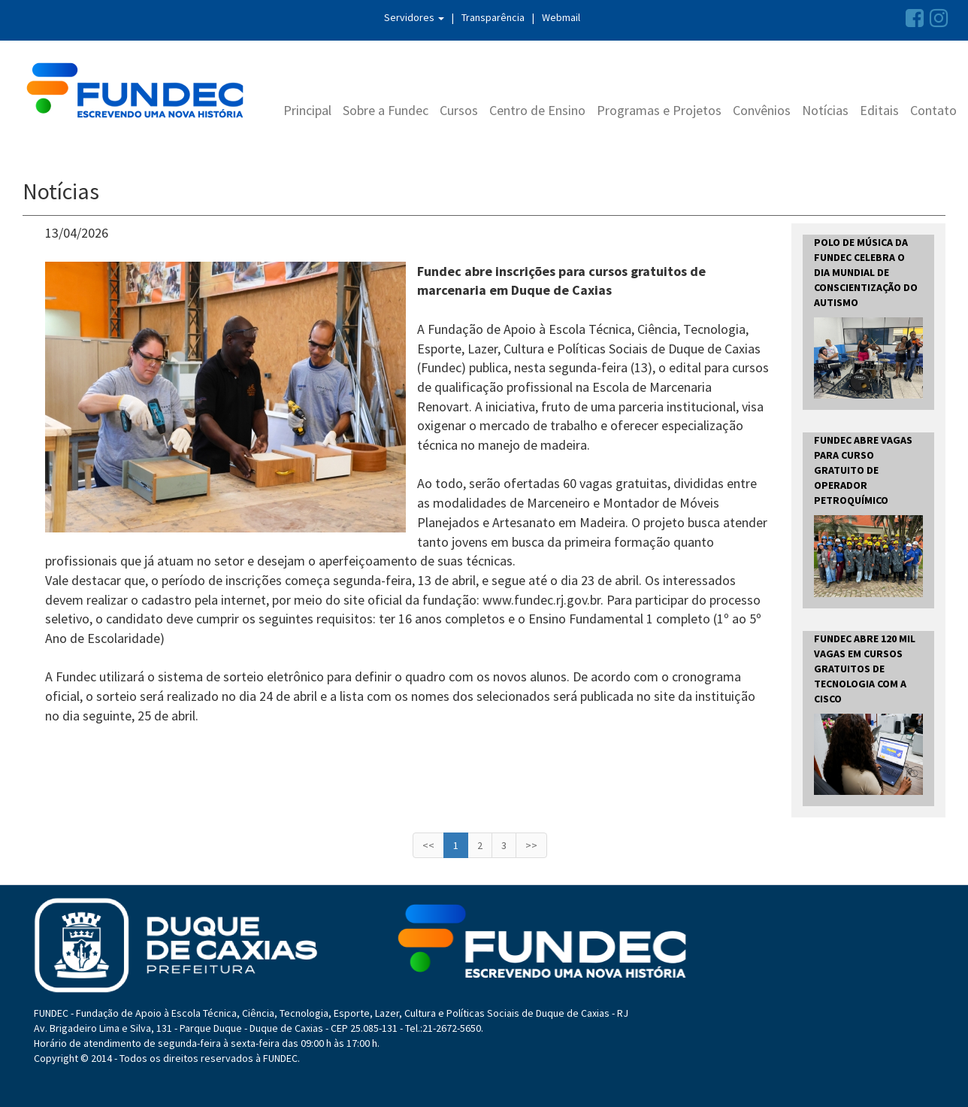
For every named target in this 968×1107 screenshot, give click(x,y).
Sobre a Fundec (385, 110)
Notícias (825, 110)
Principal (307, 110)
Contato (933, 110)
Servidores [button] (414, 17)
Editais (879, 110)
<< (428, 845)
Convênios (762, 110)
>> (531, 845)
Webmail (561, 17)
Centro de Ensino (537, 110)
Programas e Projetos (659, 110)
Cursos (459, 110)
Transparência (493, 17)
